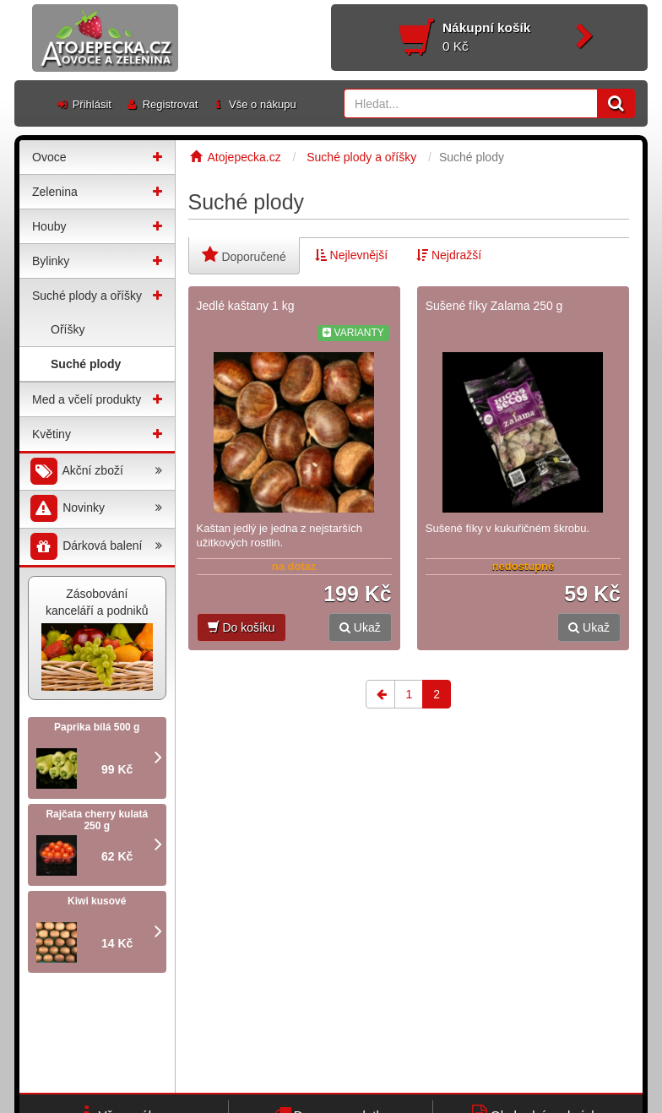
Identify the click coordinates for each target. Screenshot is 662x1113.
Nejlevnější (351, 255)
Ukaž (360, 627)
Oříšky (67, 329)
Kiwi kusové (97, 901)
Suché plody (86, 364)
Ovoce (49, 157)
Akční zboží (95, 471)
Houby (49, 226)
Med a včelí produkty (86, 399)
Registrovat (161, 104)
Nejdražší (448, 255)
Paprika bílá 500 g (96, 727)
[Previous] (380, 694)
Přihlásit (83, 104)
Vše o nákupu (253, 104)
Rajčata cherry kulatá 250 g (97, 820)
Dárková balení (95, 546)
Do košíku (241, 627)
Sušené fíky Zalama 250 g (494, 305)
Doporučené (244, 254)
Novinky (95, 508)
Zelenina (55, 191)
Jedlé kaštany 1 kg (246, 305)
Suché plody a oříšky (87, 295)
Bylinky (50, 261)
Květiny (51, 434)
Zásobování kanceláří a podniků (97, 639)
